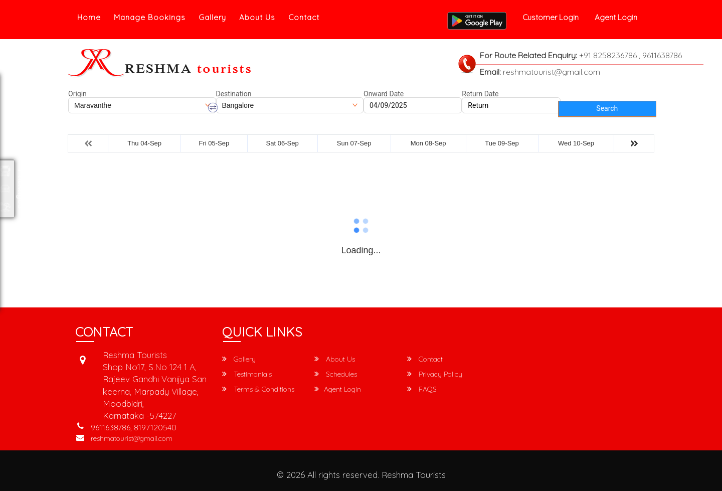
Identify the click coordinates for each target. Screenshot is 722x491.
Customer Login (550, 17)
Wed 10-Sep (576, 143)
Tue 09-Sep (501, 143)
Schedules (335, 374)
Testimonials (247, 374)
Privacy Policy (434, 374)
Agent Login (616, 17)
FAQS (422, 389)
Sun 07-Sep (354, 143)
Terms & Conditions (258, 389)
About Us (257, 17)
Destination (234, 93)
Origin (77, 93)
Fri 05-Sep (214, 143)
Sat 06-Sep (282, 143)
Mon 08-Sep (428, 143)
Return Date (480, 93)
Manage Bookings (150, 17)
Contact (303, 17)
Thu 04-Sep (144, 143)
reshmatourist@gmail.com (131, 438)
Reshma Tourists (414, 474)
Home (89, 17)
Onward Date (384, 93)
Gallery (212, 17)
